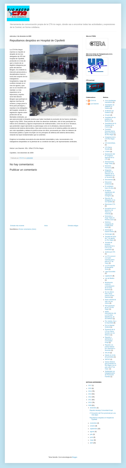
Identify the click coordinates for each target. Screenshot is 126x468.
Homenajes (108, 234)
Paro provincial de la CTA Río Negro (109, 307)
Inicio (46, 225)
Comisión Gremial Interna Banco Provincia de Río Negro (110, 132)
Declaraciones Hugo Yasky (109, 162)
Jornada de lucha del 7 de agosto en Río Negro (110, 238)
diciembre (93, 408)
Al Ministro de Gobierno (109, 111)
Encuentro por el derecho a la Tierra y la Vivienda (110, 211)
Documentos (109, 179)
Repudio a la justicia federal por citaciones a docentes (110, 347)
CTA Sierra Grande (108, 148)
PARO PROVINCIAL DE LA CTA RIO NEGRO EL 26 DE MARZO (110, 315)
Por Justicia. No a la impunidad (110, 322)
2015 (90, 388)
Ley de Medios (109, 278)
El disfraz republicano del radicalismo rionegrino (110, 193)
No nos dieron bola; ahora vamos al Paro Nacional (109, 294)
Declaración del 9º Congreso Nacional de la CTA (110, 156)
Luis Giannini (94, 104)
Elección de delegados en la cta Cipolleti (110, 200)
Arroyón (107, 115)
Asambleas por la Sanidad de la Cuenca (110, 125)
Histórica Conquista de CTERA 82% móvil (109, 224)
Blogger (74, 457)
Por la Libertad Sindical (109, 326)
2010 (90, 402)
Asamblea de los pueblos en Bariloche (110, 119)
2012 (90, 397)
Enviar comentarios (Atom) (27, 229)
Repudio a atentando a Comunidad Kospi (109, 339)
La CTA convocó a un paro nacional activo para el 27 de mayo (110, 259)
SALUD (107, 353)
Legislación (108, 276)
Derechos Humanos (108, 166)
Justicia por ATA (110, 252)
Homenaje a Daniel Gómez (109, 230)
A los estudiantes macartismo (110, 101)
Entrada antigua (73, 225)
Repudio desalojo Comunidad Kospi (101, 410)
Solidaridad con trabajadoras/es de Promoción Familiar (110, 374)
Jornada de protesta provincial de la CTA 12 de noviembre (110, 246)
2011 (90, 400)
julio (91, 434)
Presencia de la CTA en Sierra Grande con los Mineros (110, 332)
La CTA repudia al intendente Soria (110, 267)
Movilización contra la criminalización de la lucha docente (109, 286)
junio (92, 437)
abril (91, 443)
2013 (90, 394)
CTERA (107, 151)
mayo (92, 440)
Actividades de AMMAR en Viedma (109, 106)
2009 (90, 405)
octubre (92, 426)
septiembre (94, 429)
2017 (90, 385)
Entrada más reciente (17, 225)
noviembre (93, 423)
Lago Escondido (110, 271)
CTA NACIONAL (110, 143)
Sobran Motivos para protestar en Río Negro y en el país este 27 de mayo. (110, 365)
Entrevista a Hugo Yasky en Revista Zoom (110, 218)
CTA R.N (93, 100)
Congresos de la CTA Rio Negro (110, 138)
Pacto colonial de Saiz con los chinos (110, 301)
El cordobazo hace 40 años (109, 187)
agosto (92, 431)
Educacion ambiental (108, 183)
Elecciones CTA (110, 204)
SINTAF (107, 359)
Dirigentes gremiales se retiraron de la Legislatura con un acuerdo (110, 173)
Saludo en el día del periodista (110, 356)
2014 (90, 391)
